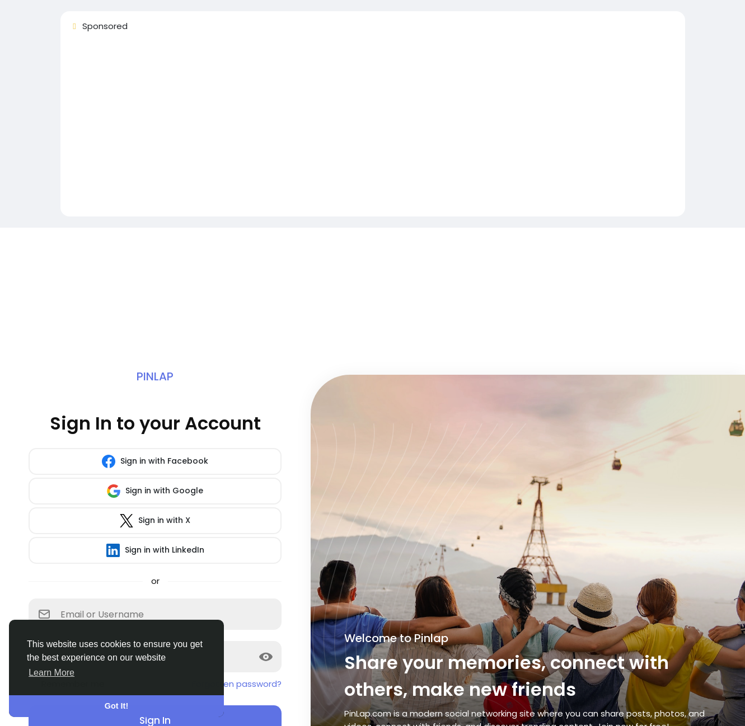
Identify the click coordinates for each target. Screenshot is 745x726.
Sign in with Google (155, 491)
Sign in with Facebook (155, 461)
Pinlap (155, 376)
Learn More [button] (51, 672)
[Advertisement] (372, 129)
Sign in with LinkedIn (155, 550)
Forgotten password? (237, 684)
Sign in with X (155, 520)
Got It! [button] (116, 705)
